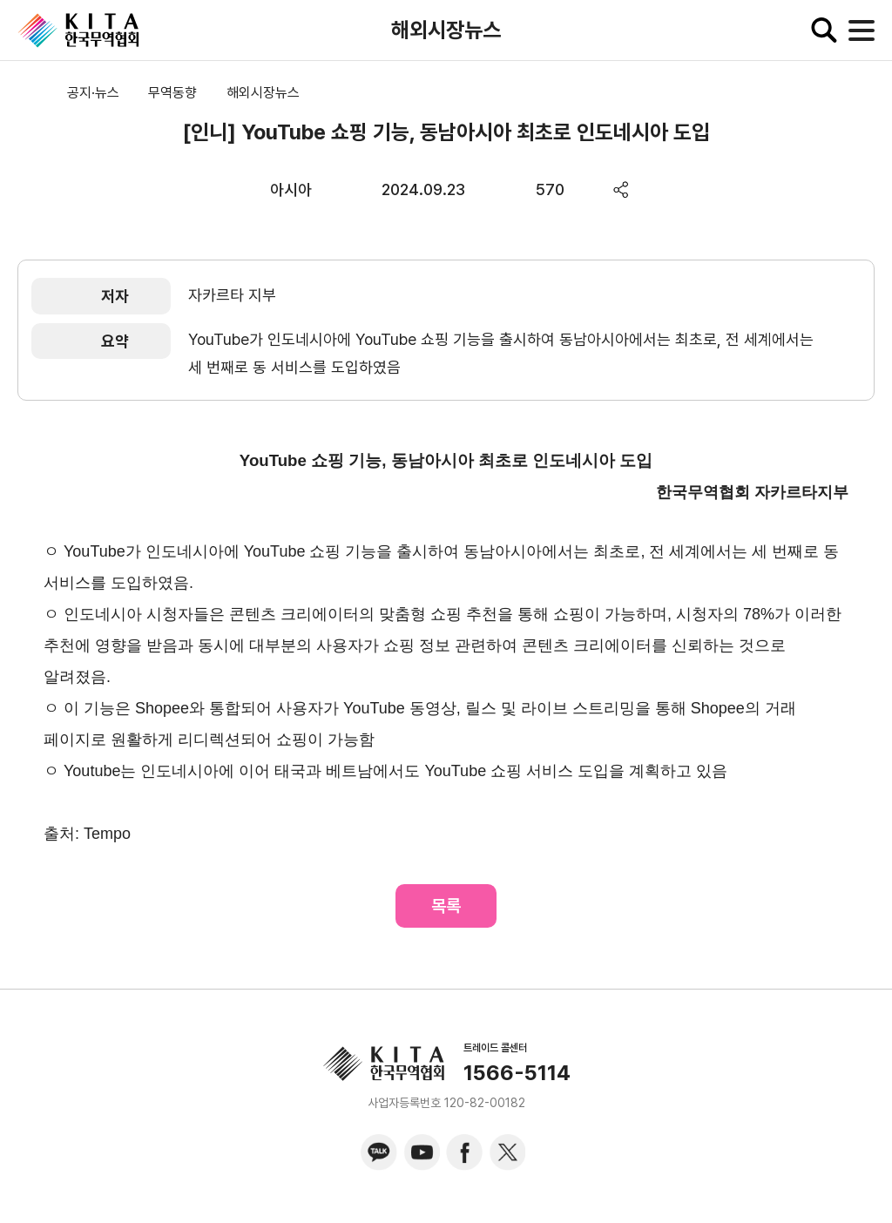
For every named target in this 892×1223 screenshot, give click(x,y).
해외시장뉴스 (263, 92)
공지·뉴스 (93, 92)
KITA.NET (78, 30)
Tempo (107, 833)
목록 (446, 905)
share (621, 189)
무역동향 (172, 92)
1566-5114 (517, 1073)
